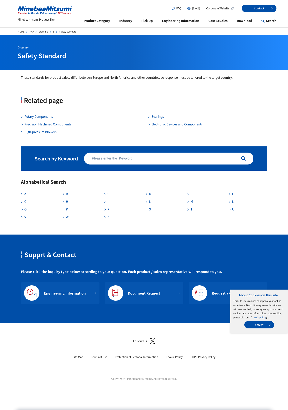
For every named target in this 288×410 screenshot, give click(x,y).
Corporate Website (220, 8)
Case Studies (218, 20)
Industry (125, 20)
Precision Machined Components (48, 124)
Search (271, 20)
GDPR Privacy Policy (202, 357)
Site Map (78, 357)
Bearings (157, 116)
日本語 (196, 8)
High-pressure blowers (40, 131)
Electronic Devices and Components (177, 124)
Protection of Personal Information (136, 357)
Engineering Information (180, 20)
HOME (21, 31)
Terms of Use (99, 357)
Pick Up (147, 20)
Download (244, 20)
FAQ (178, 8)
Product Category (97, 20)
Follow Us (144, 341)
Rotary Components (38, 116)
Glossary (43, 31)
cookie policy (259, 317)
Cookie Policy (174, 357)
